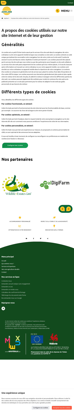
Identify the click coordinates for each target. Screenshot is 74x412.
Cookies (24, 335)
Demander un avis (7, 299)
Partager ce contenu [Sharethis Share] (47, 250)
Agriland (5, 18)
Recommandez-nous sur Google (12, 310)
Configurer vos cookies (40, 408)
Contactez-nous (7, 293)
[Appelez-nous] (58, 11)
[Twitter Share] (40, 250)
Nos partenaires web (39, 337)
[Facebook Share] (33, 250)
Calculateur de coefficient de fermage (13, 304)
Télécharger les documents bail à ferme (14, 307)
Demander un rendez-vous (10, 302)
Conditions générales (26, 337)
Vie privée (18, 335)
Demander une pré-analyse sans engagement (16, 296)
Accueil (4, 273)
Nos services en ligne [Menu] (10, 289)
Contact (70, 3)
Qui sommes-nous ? (8, 276)
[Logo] (7, 10)
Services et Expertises (8, 278)
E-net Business (9, 340)
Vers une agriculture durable (10, 281)
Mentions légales (9, 335)
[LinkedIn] (3, 321)
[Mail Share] (26, 250)
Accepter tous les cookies (61, 408)
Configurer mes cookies (15, 145)
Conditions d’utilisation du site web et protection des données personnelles (26, 338)
